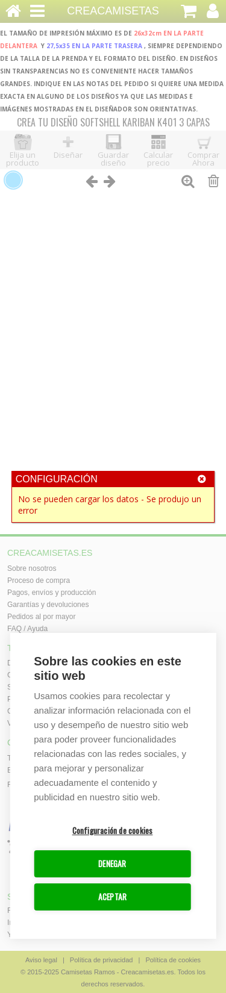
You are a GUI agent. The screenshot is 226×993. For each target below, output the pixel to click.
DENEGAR (112, 864)
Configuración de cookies (112, 831)
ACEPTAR (112, 897)
